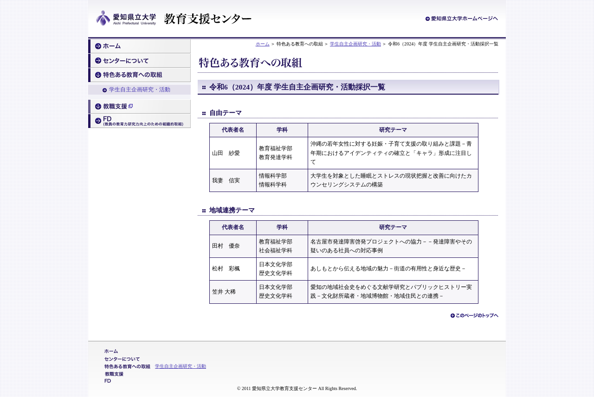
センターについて (139, 61)
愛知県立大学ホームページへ (461, 18)
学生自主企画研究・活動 (355, 43)
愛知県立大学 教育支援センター (173, 18)
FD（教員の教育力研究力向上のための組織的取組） (139, 121)
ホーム (263, 43)
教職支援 (139, 107)
